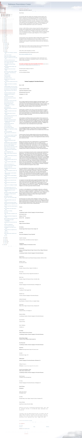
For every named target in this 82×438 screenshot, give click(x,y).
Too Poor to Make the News (8, 126)
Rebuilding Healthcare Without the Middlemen (10, 142)
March (5, 240)
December (5, 43)
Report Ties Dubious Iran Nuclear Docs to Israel (10, 218)
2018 (4, 29)
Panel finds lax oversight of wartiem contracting (10, 192)
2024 (4, 21)
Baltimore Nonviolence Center (19, 4)
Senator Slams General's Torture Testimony (10, 119)
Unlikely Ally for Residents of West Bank (10, 56)
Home (34, 426)
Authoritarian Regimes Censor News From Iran (10, 86)
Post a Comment (21, 425)
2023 (4, 22)
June (5, 51)
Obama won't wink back (7, 138)
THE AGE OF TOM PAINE (8, 131)
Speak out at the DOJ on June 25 (8, 103)
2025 (4, 20)
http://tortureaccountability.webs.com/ (25, 54)
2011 (4, 39)
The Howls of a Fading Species (8, 224)
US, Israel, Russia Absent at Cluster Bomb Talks (10, 87)
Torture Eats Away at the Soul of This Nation (10, 100)
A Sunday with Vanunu (7, 124)
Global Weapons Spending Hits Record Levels (10, 188)
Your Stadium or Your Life (7, 77)
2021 (4, 25)
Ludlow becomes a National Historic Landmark (10, 61)
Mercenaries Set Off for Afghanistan (9, 145)
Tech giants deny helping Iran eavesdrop (9, 92)
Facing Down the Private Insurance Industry (10, 202)
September (5, 47)
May (5, 237)
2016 (4, 32)
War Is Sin (5, 235)
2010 (4, 40)
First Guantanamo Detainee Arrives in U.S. (10, 187)
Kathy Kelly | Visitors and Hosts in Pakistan (10, 165)
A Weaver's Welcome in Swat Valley (9, 225)
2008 (4, 244)
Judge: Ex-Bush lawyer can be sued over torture (10, 146)
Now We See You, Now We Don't (8, 96)
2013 (4, 36)
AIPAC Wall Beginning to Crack (8, 151)
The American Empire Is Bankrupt (9, 127)
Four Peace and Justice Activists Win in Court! (10, 115)
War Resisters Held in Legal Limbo (9, 123)
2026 (4, 18)
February (5, 241)
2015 (4, 33)
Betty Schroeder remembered (8, 196)
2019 (4, 28)
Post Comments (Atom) (26, 428)
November (5, 44)
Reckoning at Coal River (7, 118)
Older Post (47, 426)
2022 (4, 24)
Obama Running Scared (7, 107)
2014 (4, 35)
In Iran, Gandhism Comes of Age (8, 62)
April (5, 238)
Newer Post (20, 426)
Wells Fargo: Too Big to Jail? (8, 166)
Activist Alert (6, 99)
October (5, 45)
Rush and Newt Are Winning (8, 210)
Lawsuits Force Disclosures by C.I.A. (9, 164)
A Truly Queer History (7, 76)
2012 (4, 37)
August (5, 48)
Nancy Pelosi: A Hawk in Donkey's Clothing (10, 71)
